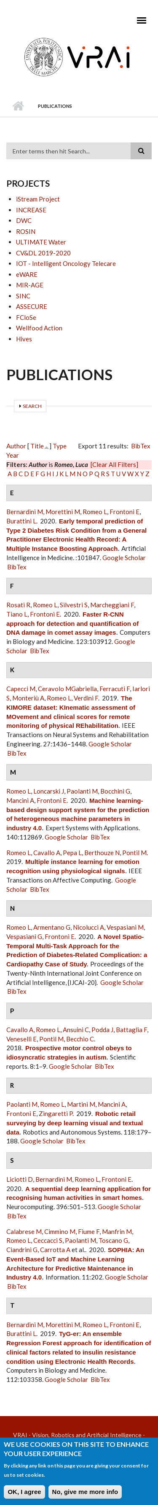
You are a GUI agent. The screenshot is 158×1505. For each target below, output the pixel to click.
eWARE (26, 274)
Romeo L (95, 511)
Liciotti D (19, 1179)
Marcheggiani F (112, 605)
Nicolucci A (88, 927)
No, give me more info (85, 1495)
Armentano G (51, 927)
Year (12, 455)
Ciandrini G (21, 1249)
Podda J (102, 1029)
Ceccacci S (47, 1240)
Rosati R (18, 605)
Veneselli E (21, 1039)
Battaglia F (131, 1029)
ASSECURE (31, 306)
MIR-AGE (29, 285)
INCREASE (31, 210)
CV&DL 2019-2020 (43, 253)
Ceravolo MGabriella (67, 688)
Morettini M (63, 511)
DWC (24, 220)
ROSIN (25, 231)
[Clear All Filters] (114, 464)
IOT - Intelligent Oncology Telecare (66, 263)
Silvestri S (74, 605)
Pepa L (72, 852)
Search (32, 406)
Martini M (81, 1104)
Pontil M (134, 852)
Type (60, 446)
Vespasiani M (125, 927)
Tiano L (16, 614)
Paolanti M (82, 791)
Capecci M (20, 688)
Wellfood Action (39, 328)
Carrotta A (55, 1249)
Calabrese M (24, 1231)
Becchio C (80, 1039)
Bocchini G (115, 791)
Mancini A (20, 800)
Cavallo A (46, 852)
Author (16, 446)
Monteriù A (28, 698)
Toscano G (113, 1240)
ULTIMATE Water (41, 242)
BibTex (140, 446)
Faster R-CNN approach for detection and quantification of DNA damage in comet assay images (72, 623)
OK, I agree (24, 1495)
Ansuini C (76, 1029)
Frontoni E (124, 511)
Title (37, 446)
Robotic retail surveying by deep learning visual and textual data (74, 1123)
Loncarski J (48, 791)
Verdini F (86, 698)
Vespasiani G (24, 936)
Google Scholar (124, 557)
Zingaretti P (55, 1113)
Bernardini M (24, 511)
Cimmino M (59, 1231)
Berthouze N (102, 852)
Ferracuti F (114, 688)
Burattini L (21, 521)
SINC (23, 296)
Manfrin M (117, 1231)
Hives (24, 339)
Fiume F (88, 1231)
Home (17, 106)
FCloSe (26, 317)
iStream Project (38, 199)
